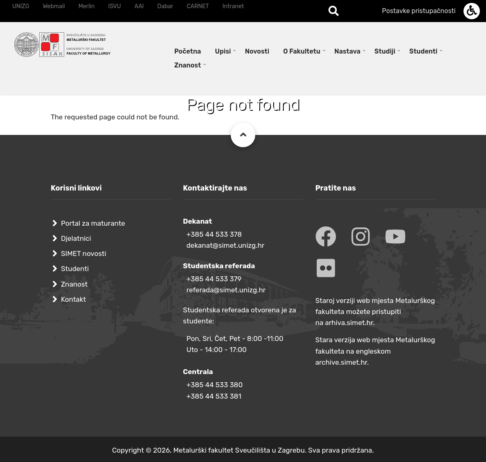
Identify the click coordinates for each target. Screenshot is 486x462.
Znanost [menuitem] (187, 65)
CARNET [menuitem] (198, 6)
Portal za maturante (93, 223)
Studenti (75, 269)
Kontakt (73, 299)
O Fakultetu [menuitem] (301, 51)
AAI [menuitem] (139, 6)
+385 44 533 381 (214, 396)
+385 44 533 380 (215, 385)
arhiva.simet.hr (349, 322)
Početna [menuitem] (187, 51)
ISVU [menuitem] (114, 6)
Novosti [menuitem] (257, 51)
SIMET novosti (83, 253)
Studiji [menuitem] (384, 51)
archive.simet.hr (341, 362)
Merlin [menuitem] (87, 6)
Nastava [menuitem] (347, 51)
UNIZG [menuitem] (20, 6)
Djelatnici (76, 238)
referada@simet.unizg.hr (226, 290)
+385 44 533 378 (214, 234)
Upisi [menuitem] (223, 51)
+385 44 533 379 (214, 279)
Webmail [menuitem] (54, 6)
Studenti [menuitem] (424, 51)
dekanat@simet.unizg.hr (226, 245)
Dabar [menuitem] (165, 6)
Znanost (74, 284)
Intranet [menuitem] (233, 6)
